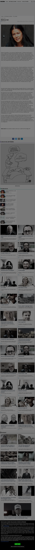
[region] (17, 535)
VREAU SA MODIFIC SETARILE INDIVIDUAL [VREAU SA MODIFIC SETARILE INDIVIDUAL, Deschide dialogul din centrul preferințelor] (17, 546)
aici (29, 530)
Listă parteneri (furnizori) (5, 541)
